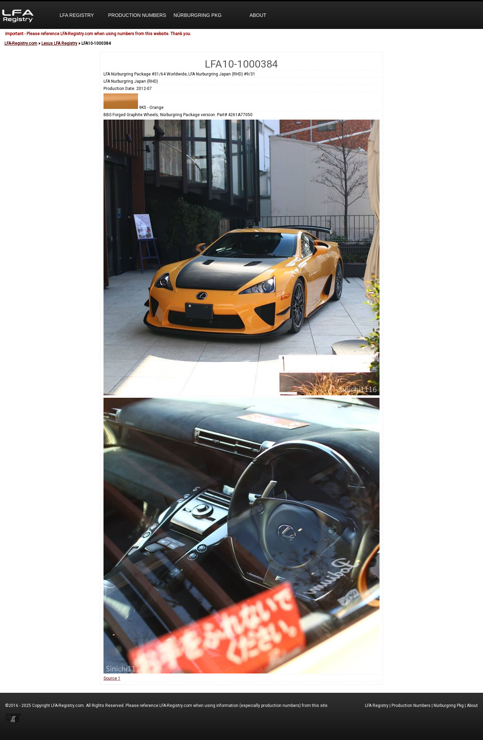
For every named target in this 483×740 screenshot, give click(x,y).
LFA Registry (77, 15)
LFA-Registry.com (20, 43)
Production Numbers (137, 15)
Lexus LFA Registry (59, 43)
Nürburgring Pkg (197, 15)
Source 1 (111, 678)
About (257, 15)
